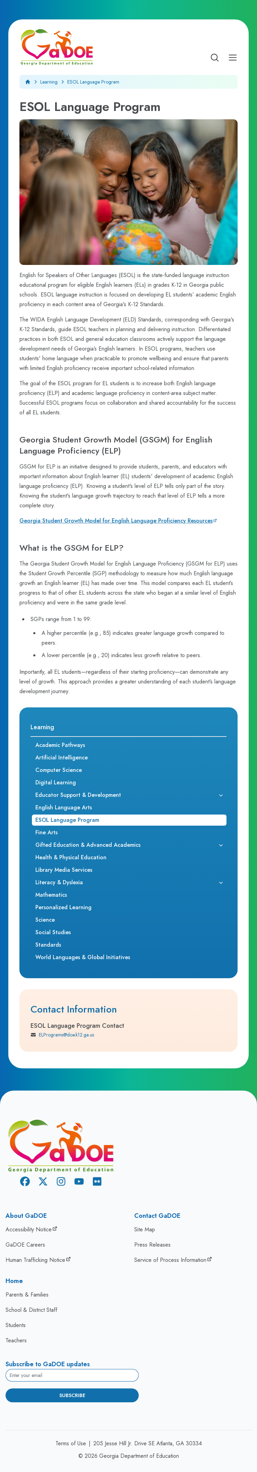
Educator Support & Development (78, 795)
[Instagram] (61, 1183)
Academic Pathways (60, 745)
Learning (49, 81)
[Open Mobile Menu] (232, 57)
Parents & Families (27, 1295)
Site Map (144, 1229)
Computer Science (58, 770)
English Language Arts (63, 807)
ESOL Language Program (67, 820)
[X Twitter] (43, 1183)
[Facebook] (25, 1183)
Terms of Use (70, 1443)
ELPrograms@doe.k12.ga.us (62, 1035)
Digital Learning (55, 782)
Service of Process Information (170, 1260)
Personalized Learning (63, 907)
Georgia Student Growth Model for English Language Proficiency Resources (116, 521)
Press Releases (152, 1245)
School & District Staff (31, 1310)
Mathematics (51, 895)
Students (16, 1325)
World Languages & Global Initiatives (82, 957)
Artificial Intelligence (61, 757)
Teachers (16, 1340)
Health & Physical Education (70, 857)
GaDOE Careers (25, 1245)
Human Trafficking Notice (35, 1260)
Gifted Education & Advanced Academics (87, 845)
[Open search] (214, 57)
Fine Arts (46, 832)
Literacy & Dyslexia (59, 882)
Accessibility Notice (29, 1229)
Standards (48, 945)
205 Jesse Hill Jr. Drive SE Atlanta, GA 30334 (147, 1443)
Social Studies (53, 932)
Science (45, 920)
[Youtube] (79, 1183)
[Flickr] (97, 1183)
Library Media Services (63, 870)
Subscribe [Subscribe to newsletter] (72, 1395)
